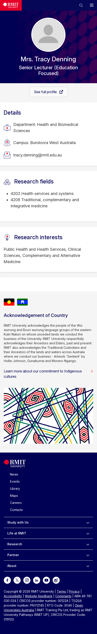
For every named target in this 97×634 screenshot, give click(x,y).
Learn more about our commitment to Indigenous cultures (48, 374)
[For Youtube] (46, 580)
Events (15, 481)
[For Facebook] (7, 580)
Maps (14, 495)
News (14, 474)
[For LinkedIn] (36, 580)
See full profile (46, 92)
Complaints (63, 596)
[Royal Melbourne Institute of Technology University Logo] (15, 466)
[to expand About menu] (88, 565)
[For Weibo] (56, 580)
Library (15, 488)
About (11, 566)
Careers (16, 503)
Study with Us (18, 522)
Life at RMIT (16, 533)
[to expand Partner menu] (88, 555)
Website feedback (38, 596)
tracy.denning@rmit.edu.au (37, 155)
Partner (13, 555)
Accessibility (13, 596)
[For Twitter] (17, 580)
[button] (81, 5)
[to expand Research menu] (88, 544)
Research (14, 544)
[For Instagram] (26, 580)
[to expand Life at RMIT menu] (88, 533)
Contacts (16, 510)
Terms (61, 591)
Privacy (74, 591)
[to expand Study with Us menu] (88, 522)
